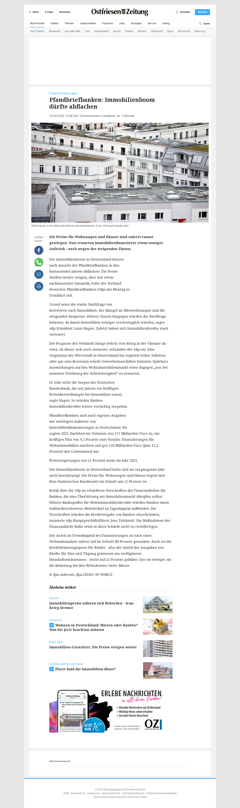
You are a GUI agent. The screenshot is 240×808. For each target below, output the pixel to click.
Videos (54, 23)
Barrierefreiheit (111, 793)
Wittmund (157, 31)
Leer (87, 31)
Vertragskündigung (133, 793)
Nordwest (54, 31)
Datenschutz (77, 793)
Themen (69, 23)
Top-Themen (37, 31)
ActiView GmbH (137, 797)
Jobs (122, 23)
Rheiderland (101, 31)
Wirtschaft (184, 31)
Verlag (166, 23)
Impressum (93, 793)
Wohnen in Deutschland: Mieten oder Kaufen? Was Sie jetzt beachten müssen (93, 627)
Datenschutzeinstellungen (161, 793)
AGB (66, 793)
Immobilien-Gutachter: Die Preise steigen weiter (93, 647)
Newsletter (64, 12)
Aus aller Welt (72, 31)
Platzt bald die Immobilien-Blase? (85, 669)
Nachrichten (37, 23)
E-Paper (49, 12)
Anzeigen (136, 23)
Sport (170, 31)
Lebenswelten (88, 23)
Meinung (200, 31)
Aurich (117, 31)
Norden (142, 31)
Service (152, 23)
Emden (129, 31)
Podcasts (107, 23)
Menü (33, 12)
